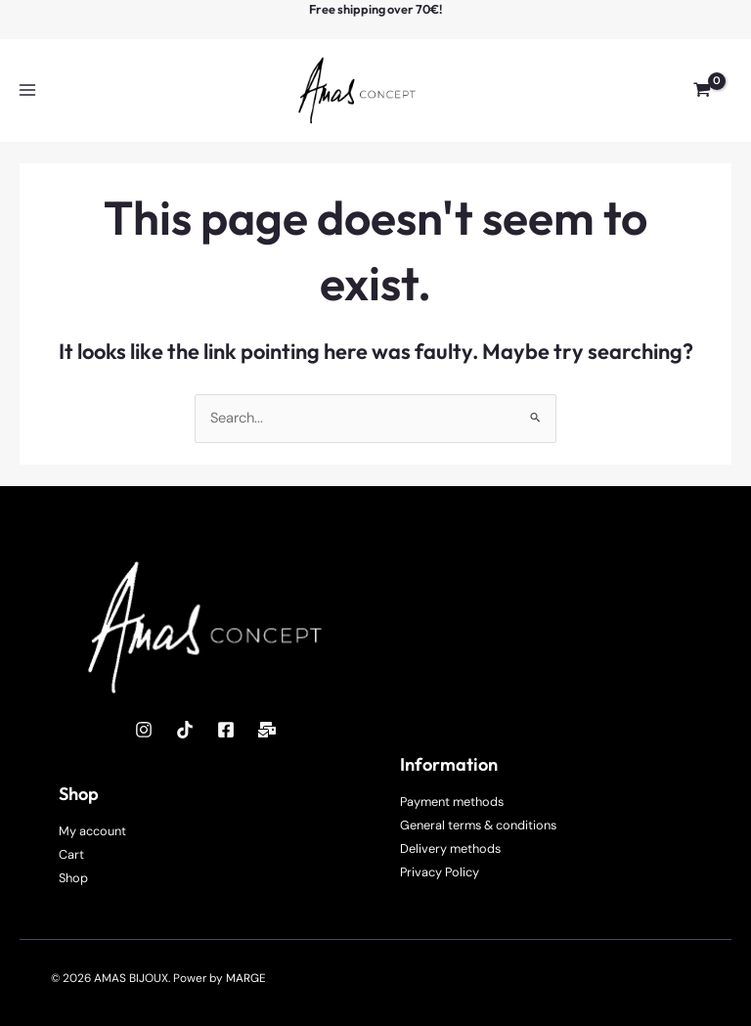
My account (92, 831)
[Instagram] (144, 729)
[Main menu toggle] (27, 90)
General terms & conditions (478, 825)
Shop (73, 878)
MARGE (246, 978)
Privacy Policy (439, 872)
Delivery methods (450, 848)
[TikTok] (185, 729)
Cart (71, 854)
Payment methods (452, 801)
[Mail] (267, 729)
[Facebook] (226, 729)
